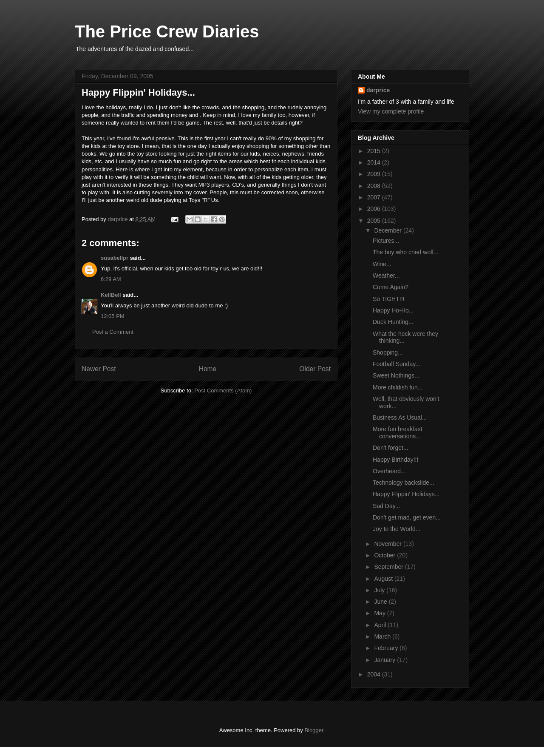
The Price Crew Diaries (167, 31)
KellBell (111, 295)
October (385, 555)
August (384, 578)
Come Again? (390, 287)
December (388, 230)
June (381, 601)
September (389, 566)
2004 (374, 674)
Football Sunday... (396, 364)
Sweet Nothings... (396, 375)
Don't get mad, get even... (407, 517)
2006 (374, 208)
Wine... (382, 264)
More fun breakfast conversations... (397, 433)
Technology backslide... (403, 482)
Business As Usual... (400, 417)
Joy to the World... (397, 528)
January (385, 659)
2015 (374, 151)
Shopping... (388, 352)
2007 (374, 197)
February (387, 648)
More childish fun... (398, 387)
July (380, 590)
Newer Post (99, 368)
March (383, 636)
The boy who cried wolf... (406, 252)
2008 (374, 185)
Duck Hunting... (393, 321)
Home (208, 368)
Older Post (315, 368)
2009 (374, 173)
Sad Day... (386, 506)
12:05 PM (113, 316)
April (381, 625)
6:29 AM (111, 279)
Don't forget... (390, 447)
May (380, 613)
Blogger (313, 730)
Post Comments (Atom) (223, 390)
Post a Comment (112, 332)
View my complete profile (391, 111)
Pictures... (386, 240)
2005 (374, 220)
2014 (374, 162)
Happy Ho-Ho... (393, 310)
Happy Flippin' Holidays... (406, 494)
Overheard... (389, 471)
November (388, 543)
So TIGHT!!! (388, 298)
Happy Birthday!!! (395, 459)
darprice (378, 90)
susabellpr (114, 258)
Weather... (386, 275)
